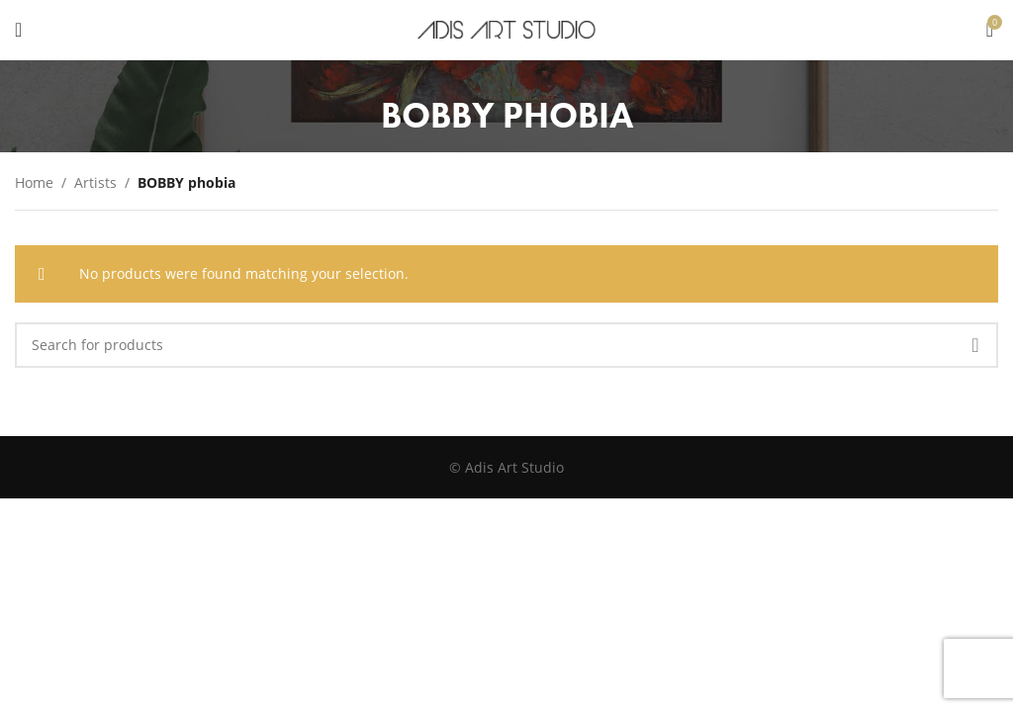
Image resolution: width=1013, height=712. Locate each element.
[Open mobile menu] (18, 29)
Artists (95, 182)
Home (34, 182)
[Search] (506, 345)
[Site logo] (506, 28)
